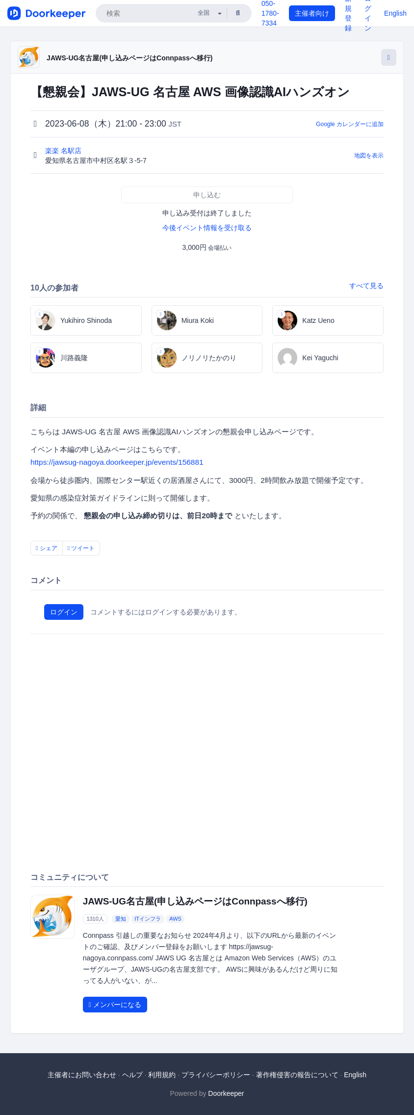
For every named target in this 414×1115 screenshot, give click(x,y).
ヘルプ (132, 1075)
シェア (46, 548)
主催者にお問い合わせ (82, 1075)
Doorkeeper (226, 1093)
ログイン (64, 612)
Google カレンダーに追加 (350, 124)
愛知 (120, 919)
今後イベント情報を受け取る (207, 228)
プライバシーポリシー (215, 1075)
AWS (175, 919)
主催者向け (312, 13)
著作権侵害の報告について (297, 1075)
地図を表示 (369, 155)
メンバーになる (115, 1005)
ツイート (81, 548)
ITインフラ (147, 919)
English (395, 13)
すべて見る (366, 286)
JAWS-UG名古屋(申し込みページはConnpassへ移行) (129, 58)
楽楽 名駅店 (64, 151)
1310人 (95, 919)
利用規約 (162, 1075)
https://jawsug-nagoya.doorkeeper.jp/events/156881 (117, 462)
